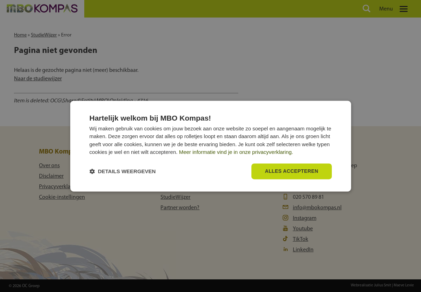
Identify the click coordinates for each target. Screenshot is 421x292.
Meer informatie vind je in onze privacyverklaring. (236, 152)
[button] (123, 171)
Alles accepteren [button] (291, 171)
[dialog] (210, 146)
